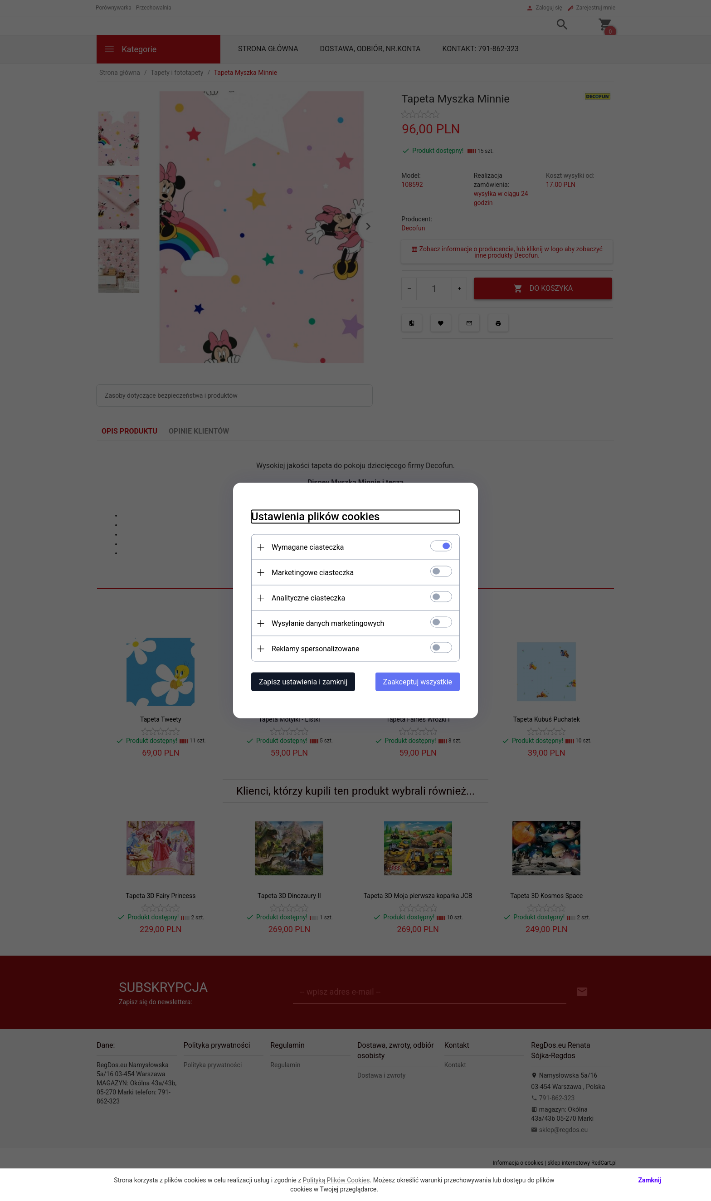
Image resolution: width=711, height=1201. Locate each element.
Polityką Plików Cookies (336, 1180)
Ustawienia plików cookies (315, 516)
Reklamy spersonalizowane (315, 648)
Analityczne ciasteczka (308, 598)
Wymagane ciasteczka (308, 547)
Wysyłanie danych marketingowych (328, 623)
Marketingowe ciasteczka (313, 572)
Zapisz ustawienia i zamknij (303, 682)
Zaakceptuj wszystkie (417, 682)
